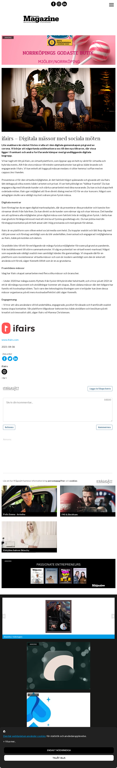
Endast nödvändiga (59, 750)
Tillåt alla (58, 758)
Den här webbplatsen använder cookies (24, 735)
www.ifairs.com (10, 339)
